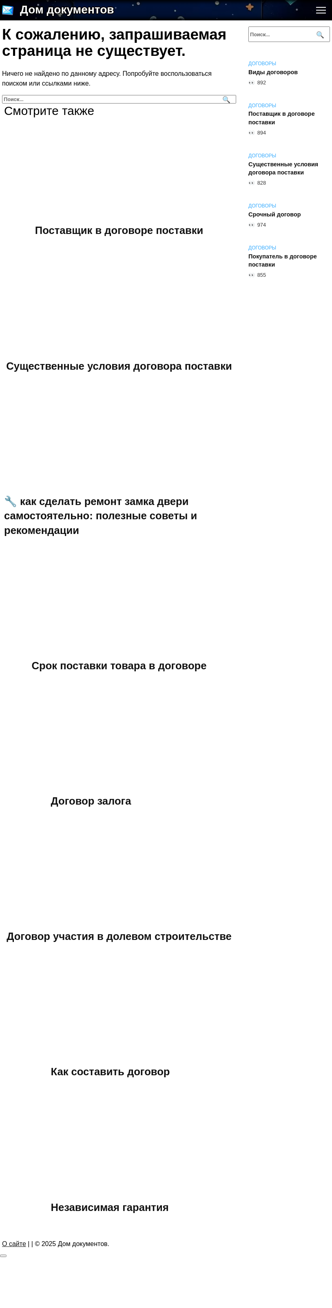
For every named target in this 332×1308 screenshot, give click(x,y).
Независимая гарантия (110, 1207)
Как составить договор (110, 1071)
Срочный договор (274, 214)
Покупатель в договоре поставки (282, 260)
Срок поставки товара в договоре (119, 665)
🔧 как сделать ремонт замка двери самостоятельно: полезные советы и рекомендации (100, 515)
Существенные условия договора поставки (119, 365)
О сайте (14, 1243)
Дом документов (67, 9)
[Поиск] (225, 99)
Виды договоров (273, 72)
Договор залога (91, 801)
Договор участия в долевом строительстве (119, 936)
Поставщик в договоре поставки (119, 230)
